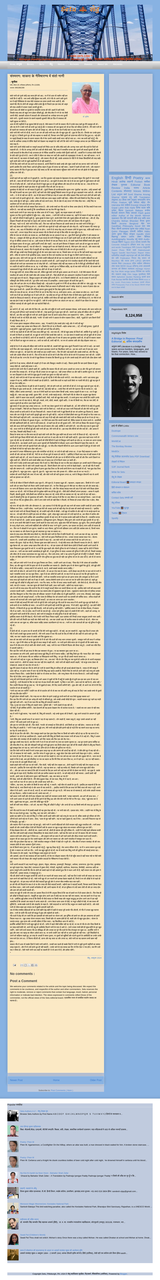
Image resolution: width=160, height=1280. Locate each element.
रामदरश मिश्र (117, 263)
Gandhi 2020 (143, 234)
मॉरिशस (147, 255)
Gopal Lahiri (118, 207)
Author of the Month (130, 215)
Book (147, 184)
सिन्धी (129, 250)
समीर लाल (146, 218)
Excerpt (134, 205)
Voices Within (141, 191)
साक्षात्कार (115, 218)
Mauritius (116, 261)
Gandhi (122, 253)
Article (146, 187)
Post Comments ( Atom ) (62, 1090)
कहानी (130, 181)
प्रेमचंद (138, 242)
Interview (116, 205)
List (114, 194)
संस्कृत (132, 234)
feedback (135, 282)
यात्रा (140, 239)
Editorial (135, 184)
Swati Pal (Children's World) (32, 1235)
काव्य (147, 178)
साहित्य (140, 231)
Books (30, 64)
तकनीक (125, 280)
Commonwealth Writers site (125, 436)
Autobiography (119, 239)
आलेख (122, 181)
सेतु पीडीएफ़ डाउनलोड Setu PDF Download (130, 456)
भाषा (148, 226)
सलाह (117, 266)
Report (141, 253)
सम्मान (123, 236)
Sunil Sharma (135, 194)
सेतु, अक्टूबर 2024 (94, 958)
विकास (141, 280)
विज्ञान (120, 242)
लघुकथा (115, 200)
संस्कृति (122, 255)
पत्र (143, 226)
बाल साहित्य (125, 205)
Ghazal (142, 205)
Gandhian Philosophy (122, 226)
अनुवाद (134, 200)
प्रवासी (132, 231)
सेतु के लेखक (117, 477)
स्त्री (134, 250)
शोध (148, 205)
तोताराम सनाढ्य (145, 285)
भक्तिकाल (146, 263)
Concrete (116, 245)
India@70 (125, 245)
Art (120, 200)
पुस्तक (124, 184)
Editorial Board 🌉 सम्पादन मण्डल (126, 482)
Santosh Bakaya (134, 210)
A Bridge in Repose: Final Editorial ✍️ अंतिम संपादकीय (127, 340)
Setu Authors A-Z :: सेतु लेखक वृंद (34, 1111)
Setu (41, 64)
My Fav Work (118, 271)
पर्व (149, 258)
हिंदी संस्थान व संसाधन (120, 487)
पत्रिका (147, 282)
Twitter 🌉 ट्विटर (119, 513)
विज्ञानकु (115, 236)
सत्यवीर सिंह (145, 242)
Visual (129, 266)
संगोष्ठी (123, 287)
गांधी (133, 247)
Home (56, 1080)
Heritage (139, 269)
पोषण (139, 236)
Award (114, 250)
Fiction (138, 181)
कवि (135, 197)
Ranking (137, 277)
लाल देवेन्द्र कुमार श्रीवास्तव (30, 1126)
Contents (117, 191)
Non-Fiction (131, 253)
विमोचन (124, 269)
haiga (134, 274)
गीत (121, 218)
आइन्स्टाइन (130, 255)
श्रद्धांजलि (146, 247)
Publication (125, 258)
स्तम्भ (136, 187)
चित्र (114, 228)
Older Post (96, 1080)
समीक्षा (147, 181)
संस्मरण (122, 213)
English (117, 178)
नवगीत (147, 271)
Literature (127, 263)
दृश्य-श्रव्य (146, 261)
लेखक (114, 184)
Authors (74, 64)
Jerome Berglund (128, 223)
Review (116, 187)
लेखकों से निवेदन (118, 461)
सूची (130, 202)
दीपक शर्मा (126, 200)
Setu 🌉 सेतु (80, 9)
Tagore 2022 (129, 242)
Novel (137, 226)
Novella (130, 239)
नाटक (127, 261)
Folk (113, 280)
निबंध (128, 213)
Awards (88, 64)
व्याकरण (118, 274)
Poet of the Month (133, 285)
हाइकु (124, 274)
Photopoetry (120, 285)
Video (147, 253)
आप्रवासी (146, 266)
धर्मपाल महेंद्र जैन (142, 202)
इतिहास (133, 245)
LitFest (138, 261)
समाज (114, 277)
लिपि (148, 274)
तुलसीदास (142, 274)
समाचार (134, 213)
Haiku (147, 231)
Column (139, 247)
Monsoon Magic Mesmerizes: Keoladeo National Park (44, 1204)
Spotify (115, 518)
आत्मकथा (125, 228)
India (127, 187)
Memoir (146, 215)
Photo (121, 250)
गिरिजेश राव (140, 271)
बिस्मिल (147, 236)
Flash (140, 213)
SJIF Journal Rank (121, 467)
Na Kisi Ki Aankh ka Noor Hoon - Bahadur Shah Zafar (44, 1173)
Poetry (138, 178)
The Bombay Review (122, 446)
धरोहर (114, 210)
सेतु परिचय (116, 502)
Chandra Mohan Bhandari (125, 221)
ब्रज (148, 277)
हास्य (132, 261)
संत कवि (115, 258)
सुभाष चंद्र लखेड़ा (137, 228)
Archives (117, 64)
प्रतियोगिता (116, 255)
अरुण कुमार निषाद (120, 234)
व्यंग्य (148, 200)
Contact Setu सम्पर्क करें (122, 497)
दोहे (122, 261)
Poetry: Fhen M (27, 1142)
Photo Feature (119, 202)
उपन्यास (114, 269)
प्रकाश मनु (126, 197)
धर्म (119, 269)
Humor (147, 269)
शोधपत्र (127, 191)
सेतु (51, 64)
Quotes (129, 277)
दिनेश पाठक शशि (143, 207)
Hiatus (61, 64)
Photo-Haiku (126, 282)
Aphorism (121, 277)
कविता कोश (116, 492)
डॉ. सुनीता (86, 117)
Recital (119, 280)
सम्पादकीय (142, 200)
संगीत (113, 285)
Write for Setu (118, 472)
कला (138, 245)
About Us (103, 64)
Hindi (115, 181)
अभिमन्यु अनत (137, 266)
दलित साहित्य (137, 263)
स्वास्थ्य (123, 266)
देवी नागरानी (128, 218)
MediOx (115, 451)
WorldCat (116, 441)
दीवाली (131, 280)
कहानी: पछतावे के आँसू (28, 1188)
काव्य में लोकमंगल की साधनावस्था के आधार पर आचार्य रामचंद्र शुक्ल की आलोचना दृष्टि (51, 1250)
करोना (131, 236)
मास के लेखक (116, 287)
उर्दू (136, 239)
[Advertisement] (131, 122)
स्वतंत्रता (131, 269)
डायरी (144, 277)
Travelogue (126, 247)
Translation (144, 197)
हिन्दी (128, 178)
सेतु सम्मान (142, 258)
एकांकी (142, 282)
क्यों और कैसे (139, 255)
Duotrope (116, 431)
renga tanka (130, 271)
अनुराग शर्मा (122, 194)
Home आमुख (16, 64)
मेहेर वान (145, 223)
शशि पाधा (137, 218)
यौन (113, 274)
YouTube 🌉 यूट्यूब (120, 508)
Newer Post (16, 1080)
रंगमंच (136, 280)
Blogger (123, 1274)
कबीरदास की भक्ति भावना (29, 1219)
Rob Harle (130, 207)
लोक (113, 266)
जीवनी (118, 228)
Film (129, 274)
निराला (134, 258)
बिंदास (120, 210)
